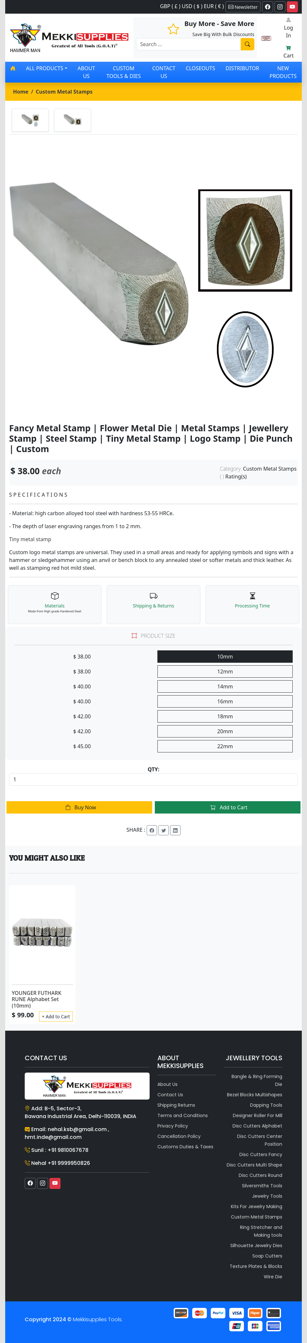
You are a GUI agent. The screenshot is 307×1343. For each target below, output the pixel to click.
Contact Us (163, 72)
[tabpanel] (153, 279)
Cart (289, 51)
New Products (283, 72)
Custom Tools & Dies (123, 72)
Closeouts (200, 68)
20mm (225, 731)
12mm (225, 671)
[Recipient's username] (188, 44)
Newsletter (243, 6)
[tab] (30, 120)
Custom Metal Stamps (64, 91)
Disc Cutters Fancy (260, 1154)
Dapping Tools (266, 1105)
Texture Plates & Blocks (256, 1266)
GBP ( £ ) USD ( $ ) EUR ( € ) (192, 6)
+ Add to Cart (56, 1016)
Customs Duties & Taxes (185, 1146)
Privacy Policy (172, 1126)
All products (44, 68)
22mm (225, 746)
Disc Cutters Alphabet (257, 1126)
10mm (225, 656)
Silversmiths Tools (262, 1185)
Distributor (242, 68)
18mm (225, 716)
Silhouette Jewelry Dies (256, 1245)
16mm (225, 701)
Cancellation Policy (179, 1136)
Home (20, 91)
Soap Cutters (267, 1256)
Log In (288, 27)
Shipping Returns (176, 1105)
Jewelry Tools (267, 1196)
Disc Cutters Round (260, 1175)
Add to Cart (227, 807)
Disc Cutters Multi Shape (254, 1165)
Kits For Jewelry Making (256, 1206)
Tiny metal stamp (30, 539)
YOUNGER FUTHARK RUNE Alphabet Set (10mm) (36, 999)
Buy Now (79, 807)
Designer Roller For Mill (257, 1115)
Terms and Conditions (182, 1115)
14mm (225, 686)
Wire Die (273, 1276)
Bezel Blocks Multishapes (254, 1094)
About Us (86, 72)
